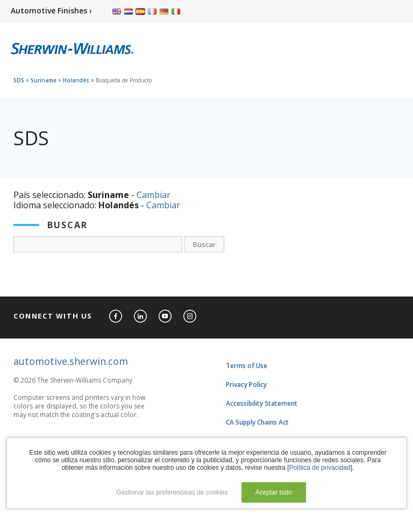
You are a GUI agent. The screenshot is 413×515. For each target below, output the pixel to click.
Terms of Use (246, 365)
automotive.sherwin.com (70, 361)
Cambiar (153, 195)
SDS (18, 80)
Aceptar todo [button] (273, 492)
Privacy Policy (246, 384)
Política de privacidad (320, 467)
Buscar (204, 244)
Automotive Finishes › (51, 10)
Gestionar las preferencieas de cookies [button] (171, 492)
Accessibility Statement (261, 403)
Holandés (76, 80)
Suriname (43, 80)
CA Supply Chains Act (257, 422)
